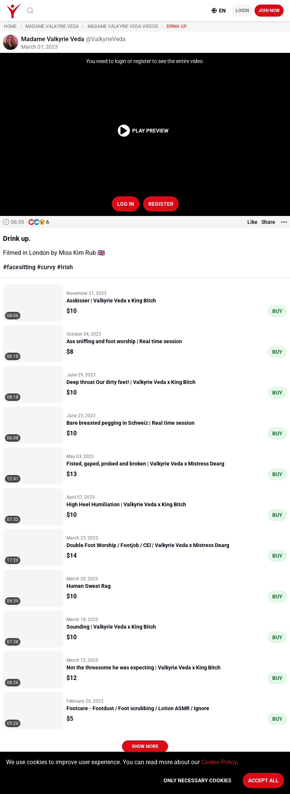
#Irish (65, 267)
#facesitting (19, 267)
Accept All (263, 780)
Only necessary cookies (197, 780)
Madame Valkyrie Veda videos (123, 26)
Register (160, 204)
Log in (125, 204)
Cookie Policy (219, 762)
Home (10, 26)
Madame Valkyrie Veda (52, 26)
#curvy (46, 267)
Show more (145, 746)
